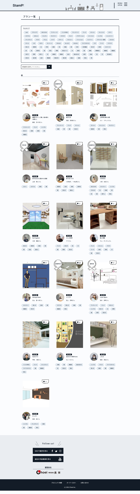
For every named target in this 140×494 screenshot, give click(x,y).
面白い (27, 61)
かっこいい (106, 32)
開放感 (93, 58)
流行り (70, 54)
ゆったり (91, 43)
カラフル (35, 36)
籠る (113, 54)
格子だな (69, 121)
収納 (90, 47)
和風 (102, 47)
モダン (64, 43)
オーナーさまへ (71, 486)
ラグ (39, 47)
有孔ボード (106, 50)
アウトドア (35, 32)
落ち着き (62, 58)
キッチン (53, 36)
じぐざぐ (69, 301)
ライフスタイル (30, 47)
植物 (39, 54)
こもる (102, 360)
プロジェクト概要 (56, 486)
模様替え (46, 54)
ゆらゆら (100, 43)
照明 (78, 54)
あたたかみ (45, 32)
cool (27, 32)
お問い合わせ (85, 486)
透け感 (78, 58)
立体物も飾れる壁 (106, 121)
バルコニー (83, 39)
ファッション (93, 39)
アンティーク (55, 32)
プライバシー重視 (30, 43)
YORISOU (103, 182)
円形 (83, 47)
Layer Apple (104, 301)
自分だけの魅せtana (72, 360)
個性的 (71, 47)
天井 (27, 50)
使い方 (63, 47)
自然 (37, 58)
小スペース (58, 50)
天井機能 (34, 50)
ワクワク (54, 47)
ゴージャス (102, 36)
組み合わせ (28, 58)
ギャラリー (63, 36)
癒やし (85, 54)
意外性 (78, 50)
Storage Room (37, 301)
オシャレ (96, 32)
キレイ (81, 36)
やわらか (82, 43)
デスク (49, 39)
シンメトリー (29, 39)
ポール (49, 43)
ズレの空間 (69, 241)
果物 (27, 54)
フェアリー (104, 39)
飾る (41, 61)
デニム (57, 39)
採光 (91, 50)
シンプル (111, 36)
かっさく (35, 419)
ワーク (46, 47)
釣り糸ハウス (70, 182)
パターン (73, 39)
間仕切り (101, 58)
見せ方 (70, 58)
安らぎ (43, 50)
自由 (43, 58)
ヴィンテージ (78, 32)
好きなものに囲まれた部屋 (40, 183)
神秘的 (98, 54)
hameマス (35, 360)
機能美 (63, 54)
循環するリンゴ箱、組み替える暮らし (40, 122)
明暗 (98, 50)
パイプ (65, 39)
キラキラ (72, 36)
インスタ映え (67, 32)
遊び (86, 58)
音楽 (34, 61)
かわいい (44, 36)
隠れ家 (109, 58)
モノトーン (73, 43)
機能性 (55, 54)
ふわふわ (41, 43)
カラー (27, 36)
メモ (57, 43)
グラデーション (91, 36)
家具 (50, 50)
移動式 (106, 54)
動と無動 (103, 241)
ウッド (87, 32)
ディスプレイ (40, 39)
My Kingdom (36, 241)
